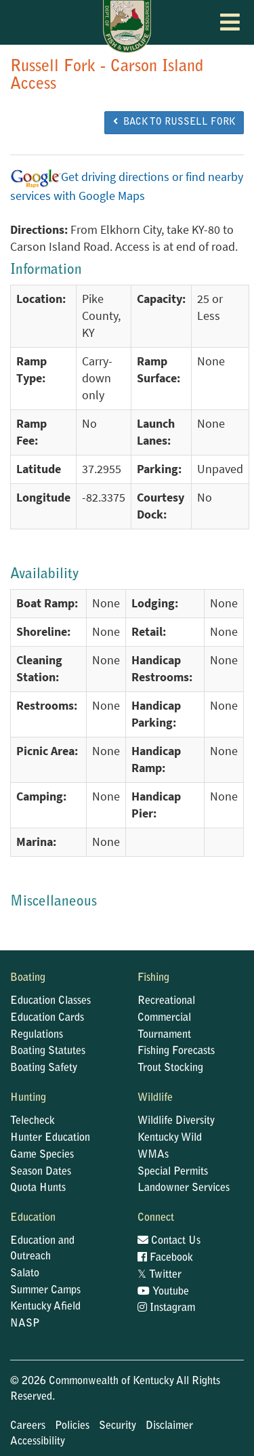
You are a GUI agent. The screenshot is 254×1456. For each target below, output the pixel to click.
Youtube (163, 1292)
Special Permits (172, 1172)
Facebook (165, 1258)
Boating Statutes (47, 1051)
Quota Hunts (38, 1188)
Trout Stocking (170, 1068)
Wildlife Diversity (176, 1121)
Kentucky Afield (45, 1306)
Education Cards (47, 1018)
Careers (27, 1426)
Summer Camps (45, 1290)
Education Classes (50, 1001)
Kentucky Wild (169, 1138)
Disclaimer (169, 1426)
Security (117, 1426)
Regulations (36, 1035)
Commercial (164, 1018)
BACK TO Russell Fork (174, 122)
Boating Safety (43, 1068)
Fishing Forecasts (176, 1051)
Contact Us (168, 1241)
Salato (24, 1273)
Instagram (166, 1308)
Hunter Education (50, 1138)
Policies (72, 1426)
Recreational (166, 1001)
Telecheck (32, 1121)
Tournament (164, 1035)
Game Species (42, 1155)
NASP (25, 1323)
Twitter (159, 1275)
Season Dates (40, 1172)
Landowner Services (183, 1188)
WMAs (153, 1155)
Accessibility (37, 1441)
